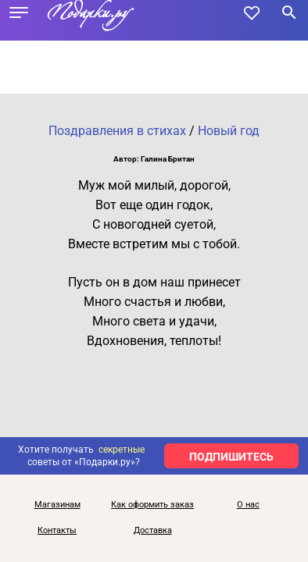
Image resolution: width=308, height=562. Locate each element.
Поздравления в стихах (117, 130)
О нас (248, 505)
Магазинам (57, 505)
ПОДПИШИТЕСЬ (231, 456)
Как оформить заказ (152, 505)
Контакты (57, 530)
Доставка (153, 530)
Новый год (229, 130)
